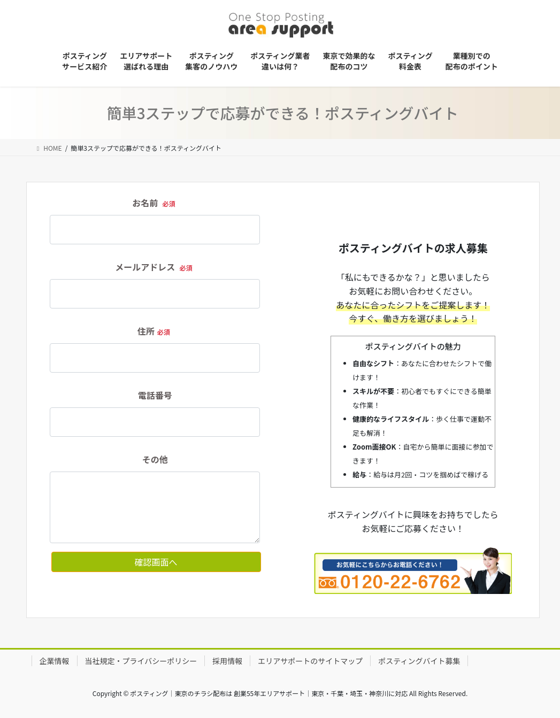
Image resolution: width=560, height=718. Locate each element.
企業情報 (55, 660)
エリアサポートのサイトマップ (310, 660)
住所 (155, 331)
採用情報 (227, 660)
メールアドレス (155, 266)
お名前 (155, 202)
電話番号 (155, 395)
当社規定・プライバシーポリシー (141, 660)
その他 (155, 459)
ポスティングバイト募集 (419, 660)
